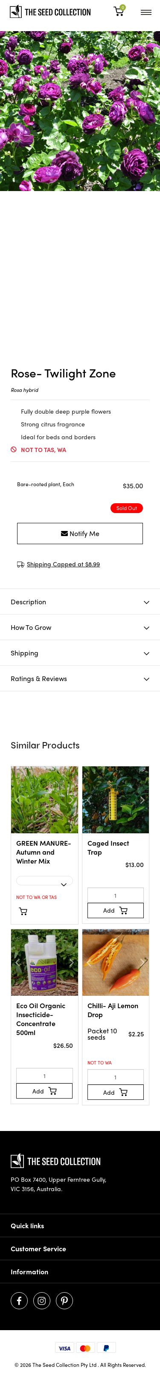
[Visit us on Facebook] (19, 1300)
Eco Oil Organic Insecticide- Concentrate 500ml (40, 1018)
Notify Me (80, 533)
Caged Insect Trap (108, 847)
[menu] (146, 11)
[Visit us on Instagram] (41, 1300)
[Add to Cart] (115, 910)
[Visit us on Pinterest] (64, 1300)
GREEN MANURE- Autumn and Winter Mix (43, 852)
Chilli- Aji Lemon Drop (112, 1009)
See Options (40, 911)
